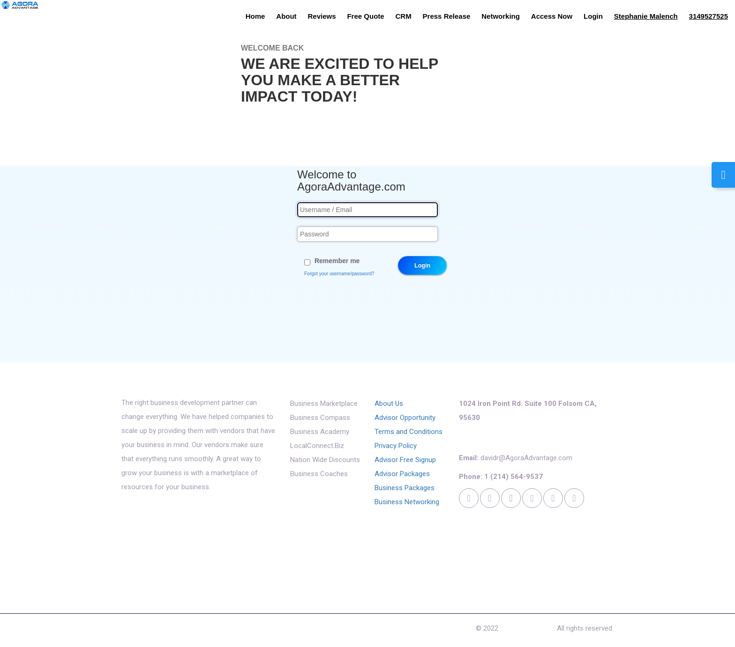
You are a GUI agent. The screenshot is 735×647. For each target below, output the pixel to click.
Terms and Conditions (408, 431)
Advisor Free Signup (405, 460)
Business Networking (407, 502)
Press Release (447, 16)
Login (593, 16)
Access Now (551, 16)
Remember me (337, 261)
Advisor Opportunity (405, 417)
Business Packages (405, 488)
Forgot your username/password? (339, 273)
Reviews (322, 16)
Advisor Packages (402, 474)
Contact (294, 630)
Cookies (330, 630)
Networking (500, 16)
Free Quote (365, 16)
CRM (404, 16)
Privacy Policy (396, 445)
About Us (389, 403)
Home (255, 16)
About (286, 16)
